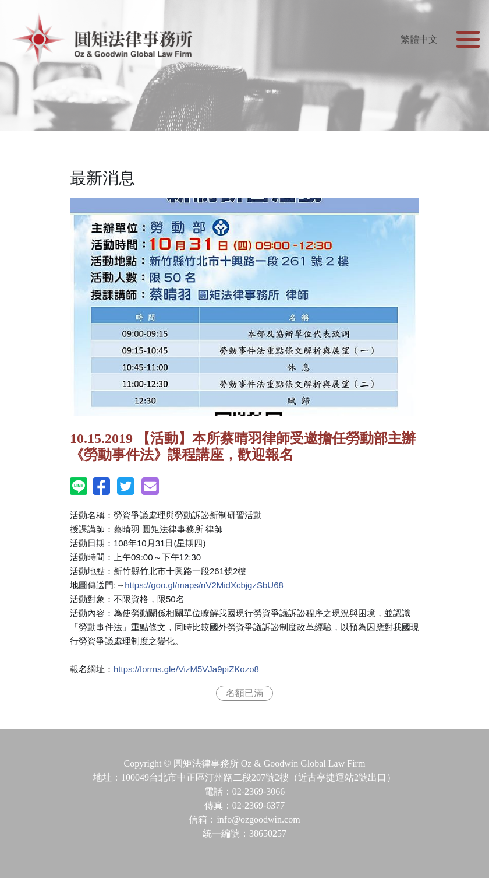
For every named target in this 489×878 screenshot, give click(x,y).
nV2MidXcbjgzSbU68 (204, 585)
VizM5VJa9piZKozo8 (186, 669)
